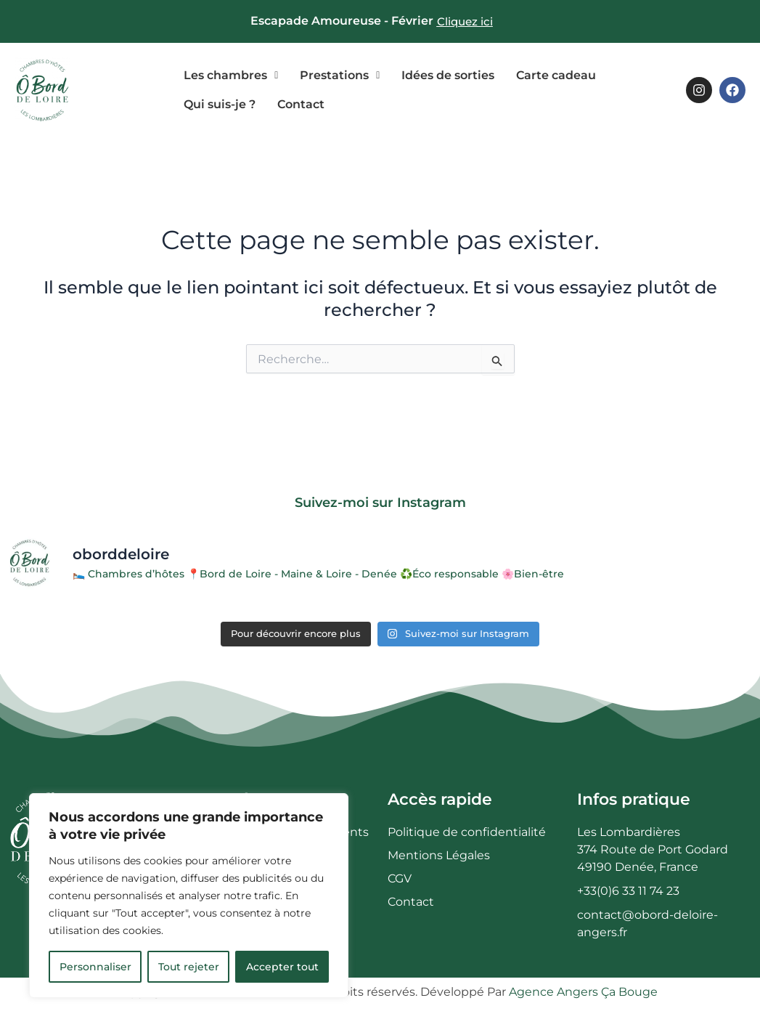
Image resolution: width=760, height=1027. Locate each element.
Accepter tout (282, 966)
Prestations (340, 75)
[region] (188, 895)
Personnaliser (95, 966)
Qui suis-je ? (220, 104)
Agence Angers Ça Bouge (583, 992)
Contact (300, 104)
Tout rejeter (188, 966)
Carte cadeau (556, 75)
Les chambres (231, 75)
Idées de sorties (447, 75)
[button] (231, 75)
